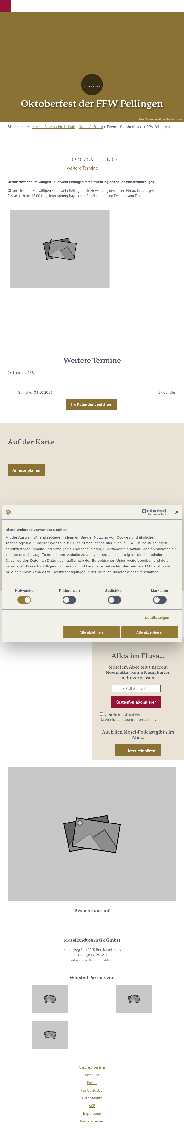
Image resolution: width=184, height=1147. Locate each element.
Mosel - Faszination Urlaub (53, 126)
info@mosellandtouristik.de (92, 960)
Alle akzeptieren (150, 632)
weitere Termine (82, 167)
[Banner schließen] (176, 512)
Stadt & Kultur (91, 126)
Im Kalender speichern (92, 404)
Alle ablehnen (91, 632)
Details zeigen (157, 618)
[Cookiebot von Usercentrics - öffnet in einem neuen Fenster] (145, 512)
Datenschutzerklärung (116, 719)
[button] (5, 6)
